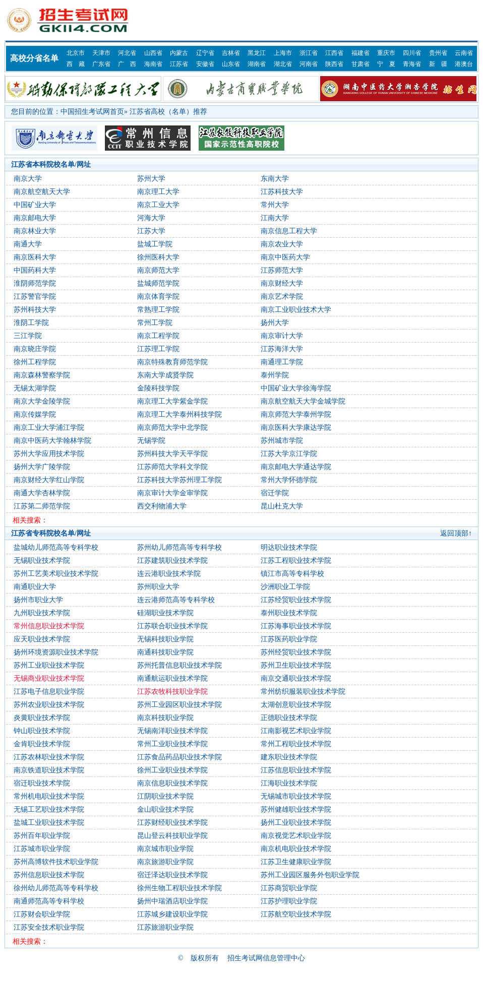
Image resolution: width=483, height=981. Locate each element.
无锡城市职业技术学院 (296, 796)
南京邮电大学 (35, 218)
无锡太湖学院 (35, 388)
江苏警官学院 (35, 296)
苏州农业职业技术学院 (49, 704)
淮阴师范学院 (35, 283)
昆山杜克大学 (282, 506)
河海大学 (151, 218)
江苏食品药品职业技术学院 (179, 757)
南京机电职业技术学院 (296, 849)
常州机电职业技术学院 (49, 796)
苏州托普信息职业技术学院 (179, 665)
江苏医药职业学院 (289, 639)
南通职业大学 (35, 587)
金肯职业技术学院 (42, 744)
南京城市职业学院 (165, 849)
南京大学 (28, 178)
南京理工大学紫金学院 (172, 401)
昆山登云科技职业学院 (172, 835)
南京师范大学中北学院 (172, 427)
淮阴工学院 (31, 322)
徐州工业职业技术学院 (172, 770)
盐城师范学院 (158, 283)
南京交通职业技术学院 (296, 678)
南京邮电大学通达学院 (296, 467)
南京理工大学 (158, 191)
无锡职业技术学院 (42, 560)
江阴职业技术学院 (165, 796)
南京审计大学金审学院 (172, 493)
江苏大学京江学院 (289, 453)
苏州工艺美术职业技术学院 (56, 573)
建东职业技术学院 (289, 757)
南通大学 (28, 244)
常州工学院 (154, 322)
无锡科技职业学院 (165, 639)
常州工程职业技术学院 (296, 744)
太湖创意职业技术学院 (296, 704)
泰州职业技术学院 (289, 613)
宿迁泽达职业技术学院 (172, 875)
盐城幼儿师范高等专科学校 (56, 547)
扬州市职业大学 (38, 600)
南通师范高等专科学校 (49, 901)
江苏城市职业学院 (42, 849)
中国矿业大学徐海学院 (296, 388)
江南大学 (275, 218)
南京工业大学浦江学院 (49, 427)
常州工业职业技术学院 (172, 744)
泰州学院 (275, 375)
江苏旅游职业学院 (165, 927)
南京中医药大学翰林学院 (52, 440)
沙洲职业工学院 (285, 587)
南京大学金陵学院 (42, 401)
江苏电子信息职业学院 (49, 691)
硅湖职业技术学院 (165, 613)
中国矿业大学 (35, 205)
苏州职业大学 (158, 587)
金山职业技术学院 (165, 809)
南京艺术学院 (282, 296)
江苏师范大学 (282, 270)
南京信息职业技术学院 (172, 783)
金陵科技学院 (158, 388)
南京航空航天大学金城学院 (303, 401)
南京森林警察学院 (42, 375)
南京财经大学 (282, 283)
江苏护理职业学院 (289, 901)
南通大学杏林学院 (42, 493)
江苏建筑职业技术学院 (172, 560)
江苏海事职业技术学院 (296, 626)
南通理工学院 (282, 362)
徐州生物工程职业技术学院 (179, 888)
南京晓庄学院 (35, 349)
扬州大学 (275, 322)
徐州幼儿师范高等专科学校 (56, 888)
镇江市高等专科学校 (292, 573)
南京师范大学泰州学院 (296, 414)
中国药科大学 (35, 270)
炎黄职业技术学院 (42, 718)
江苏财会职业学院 (42, 914)
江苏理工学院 (158, 349)
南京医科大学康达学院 (296, 427)
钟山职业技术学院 (42, 731)
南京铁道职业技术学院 (49, 770)
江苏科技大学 (282, 191)
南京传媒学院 (35, 414)
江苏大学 (151, 231)
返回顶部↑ (456, 533)
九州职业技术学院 (42, 613)
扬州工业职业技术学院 (296, 822)
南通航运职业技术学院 (172, 678)
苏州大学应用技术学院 (49, 453)
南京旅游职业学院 (165, 862)
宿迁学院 (275, 493)
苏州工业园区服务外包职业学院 (310, 875)
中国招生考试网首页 (92, 111)
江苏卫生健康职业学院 (296, 862)
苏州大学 (151, 178)
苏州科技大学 (35, 309)
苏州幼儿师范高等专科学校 (179, 547)
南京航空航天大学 (42, 191)
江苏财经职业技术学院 (172, 822)
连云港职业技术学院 (169, 573)
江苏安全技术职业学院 (49, 927)
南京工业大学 (158, 205)
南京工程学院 (158, 336)
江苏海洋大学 (282, 349)
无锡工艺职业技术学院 (49, 809)
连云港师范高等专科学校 (176, 600)
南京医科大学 (35, 257)
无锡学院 (151, 440)
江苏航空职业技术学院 (296, 914)
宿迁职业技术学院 (42, 783)
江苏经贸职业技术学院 (296, 600)
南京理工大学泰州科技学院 (179, 414)
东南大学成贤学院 (165, 375)
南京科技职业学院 (165, 718)
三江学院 (28, 336)
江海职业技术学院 (289, 783)
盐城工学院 (154, 244)
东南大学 (275, 178)
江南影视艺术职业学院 (296, 731)
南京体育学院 (158, 296)
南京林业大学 (35, 231)
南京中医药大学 (285, 257)
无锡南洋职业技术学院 (172, 731)
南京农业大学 (282, 244)
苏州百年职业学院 (42, 835)
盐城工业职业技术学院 (49, 822)
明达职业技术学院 (289, 547)
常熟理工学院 (158, 309)
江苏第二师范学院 (42, 506)
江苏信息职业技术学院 (296, 770)
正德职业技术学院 (289, 718)
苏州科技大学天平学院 (172, 453)
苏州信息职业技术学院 (49, 875)
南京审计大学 (282, 336)
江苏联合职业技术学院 (172, 626)
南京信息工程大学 (289, 231)
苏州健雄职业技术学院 (296, 809)
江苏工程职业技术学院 (296, 560)
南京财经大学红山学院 (49, 480)
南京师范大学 (158, 270)
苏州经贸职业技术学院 (296, 652)
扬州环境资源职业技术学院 (56, 652)
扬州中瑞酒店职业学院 (172, 901)
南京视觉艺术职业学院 (296, 835)
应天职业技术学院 (42, 639)
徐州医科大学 (158, 257)
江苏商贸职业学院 (289, 888)
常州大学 (275, 205)
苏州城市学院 (282, 440)
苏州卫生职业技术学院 (296, 665)
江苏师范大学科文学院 (172, 467)
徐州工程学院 (35, 362)
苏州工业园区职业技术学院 (179, 704)
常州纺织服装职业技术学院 (303, 691)
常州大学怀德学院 (289, 480)
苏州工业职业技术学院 (49, 665)
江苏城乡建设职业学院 (172, 914)
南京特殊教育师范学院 (172, 362)
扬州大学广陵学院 (42, 467)
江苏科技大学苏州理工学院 (179, 480)
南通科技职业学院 (165, 652)
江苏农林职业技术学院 (49, 757)
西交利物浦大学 (162, 506)
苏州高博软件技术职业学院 (56, 862)
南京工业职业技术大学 (296, 309)
